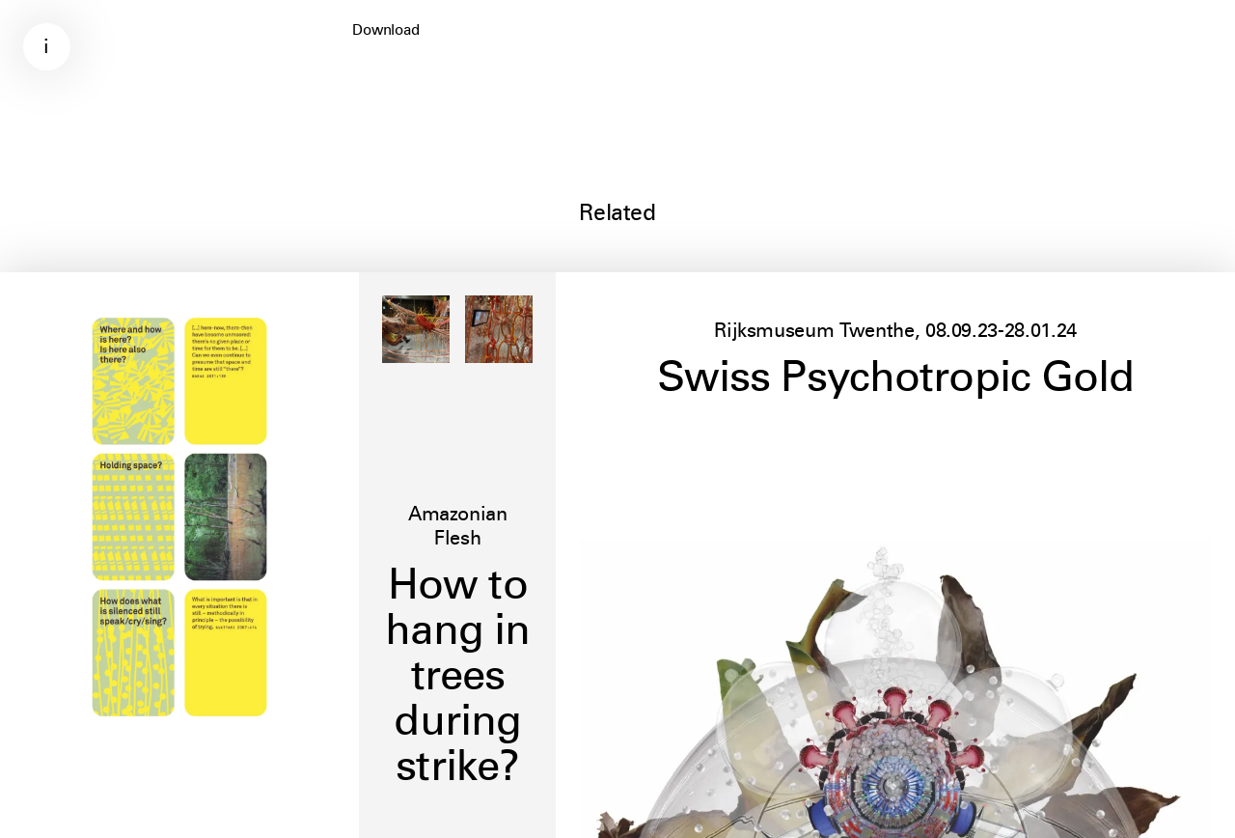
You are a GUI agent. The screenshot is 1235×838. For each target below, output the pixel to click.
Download (386, 30)
